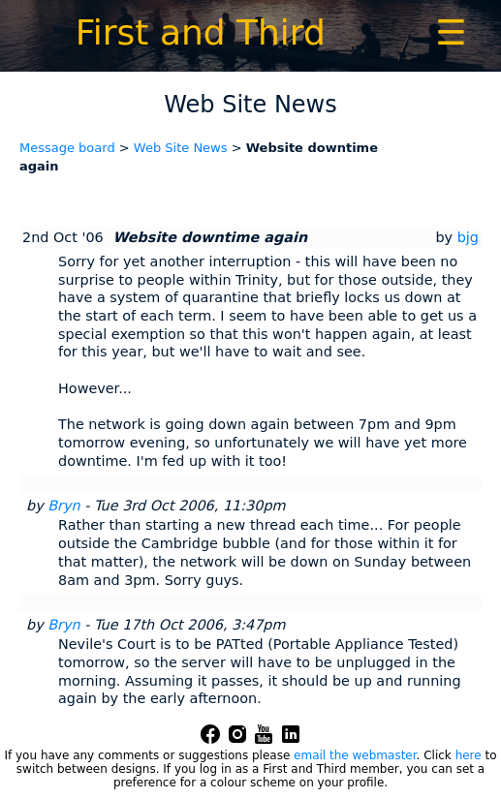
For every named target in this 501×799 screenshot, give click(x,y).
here (468, 755)
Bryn (63, 505)
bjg (468, 237)
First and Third (201, 32)
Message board (67, 147)
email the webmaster (355, 755)
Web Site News (181, 147)
